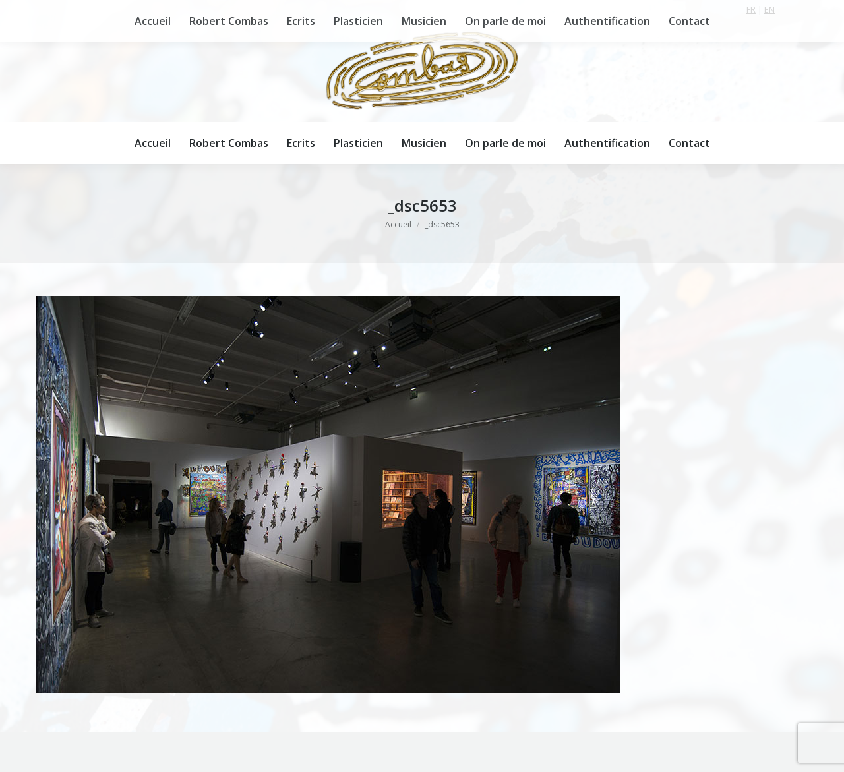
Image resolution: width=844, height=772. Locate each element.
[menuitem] (153, 143)
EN (769, 9)
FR (751, 9)
